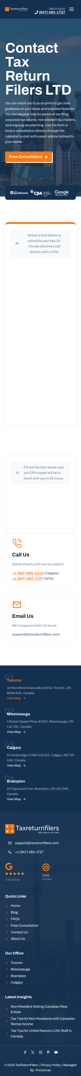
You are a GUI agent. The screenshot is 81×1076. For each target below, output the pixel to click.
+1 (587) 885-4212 (27, 573)
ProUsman (43, 1070)
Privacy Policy (51, 1065)
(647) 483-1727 (52, 12)
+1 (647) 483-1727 (27, 578)
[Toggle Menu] (71, 9)
